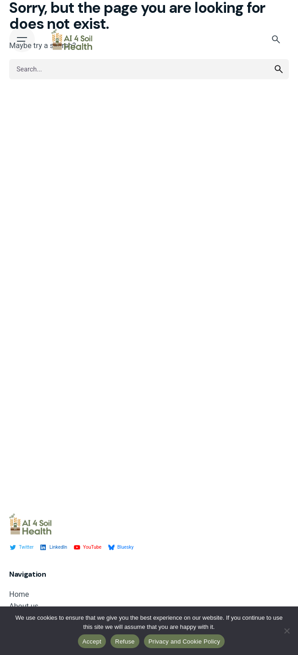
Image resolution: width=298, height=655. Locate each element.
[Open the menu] (22, 39)
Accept (92, 641)
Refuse (125, 641)
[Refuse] (286, 630)
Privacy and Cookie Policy (185, 641)
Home (19, 594)
